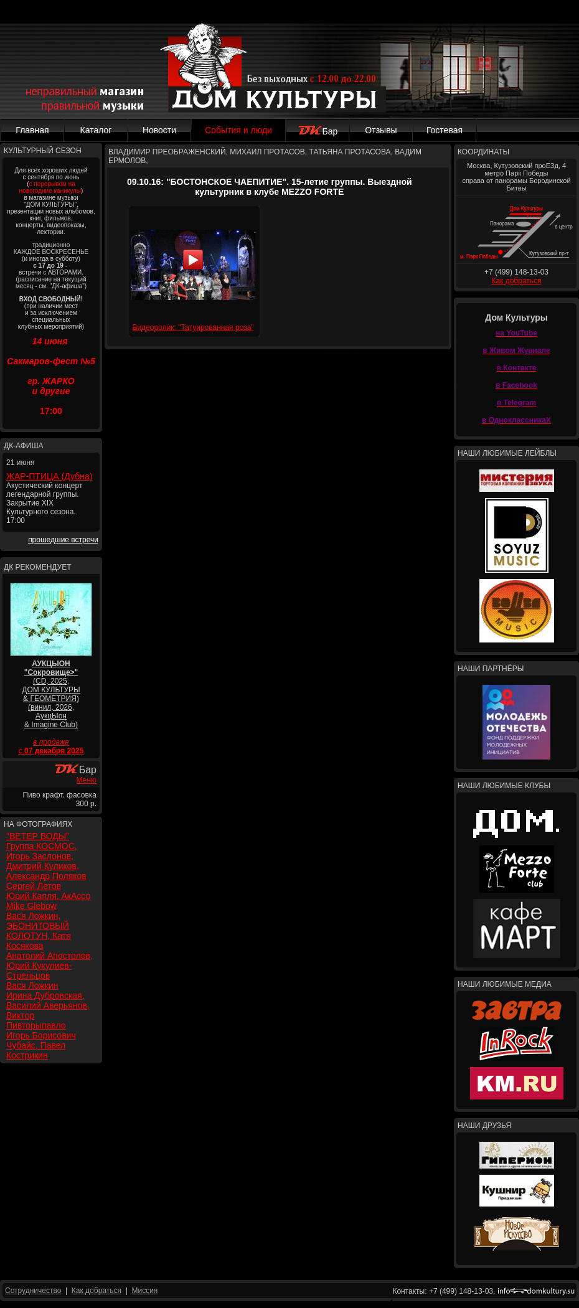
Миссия (144, 1290)
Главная (32, 130)
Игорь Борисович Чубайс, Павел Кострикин (41, 1045)
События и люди (238, 130)
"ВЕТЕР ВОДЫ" (37, 836)
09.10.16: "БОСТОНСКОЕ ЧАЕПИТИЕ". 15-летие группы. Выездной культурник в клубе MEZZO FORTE (269, 187)
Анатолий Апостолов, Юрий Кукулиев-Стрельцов (49, 966)
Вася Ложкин (32, 985)
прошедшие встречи (63, 539)
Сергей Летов (33, 886)
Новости (159, 130)
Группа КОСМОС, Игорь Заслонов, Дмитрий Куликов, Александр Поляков (46, 861)
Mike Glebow (31, 906)
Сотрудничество (33, 1290)
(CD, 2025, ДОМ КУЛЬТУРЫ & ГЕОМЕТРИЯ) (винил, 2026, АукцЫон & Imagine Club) (51, 694)
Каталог (96, 130)
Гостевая (444, 130)
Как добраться (516, 280)
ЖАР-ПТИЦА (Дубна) (49, 476)
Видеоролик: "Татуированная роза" (192, 327)
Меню (86, 780)
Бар (318, 131)
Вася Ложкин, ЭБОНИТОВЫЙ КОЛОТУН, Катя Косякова (38, 931)
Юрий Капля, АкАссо (48, 896)
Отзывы (381, 130)
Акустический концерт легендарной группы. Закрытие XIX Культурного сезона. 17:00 (44, 503)
